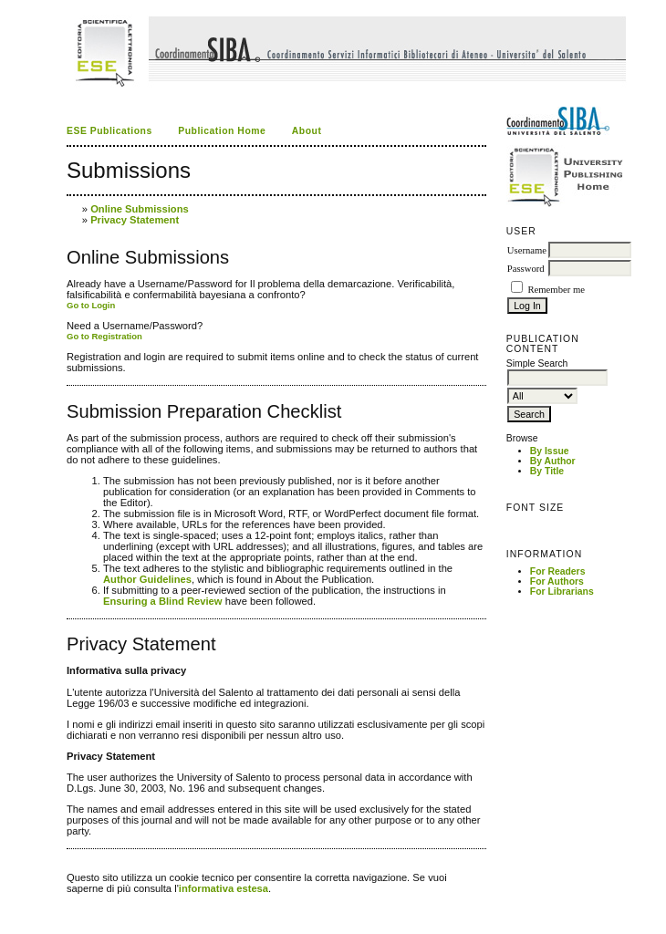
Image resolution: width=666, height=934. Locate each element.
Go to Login (91, 305)
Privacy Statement (134, 219)
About (307, 131)
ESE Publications (109, 131)
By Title (547, 471)
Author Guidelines (147, 579)
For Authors (557, 581)
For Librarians (562, 591)
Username (526, 250)
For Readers (558, 571)
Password (526, 269)
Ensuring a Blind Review (163, 601)
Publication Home (221, 131)
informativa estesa (223, 888)
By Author (553, 461)
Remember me (555, 290)
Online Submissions (139, 208)
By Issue (549, 451)
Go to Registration (104, 336)
